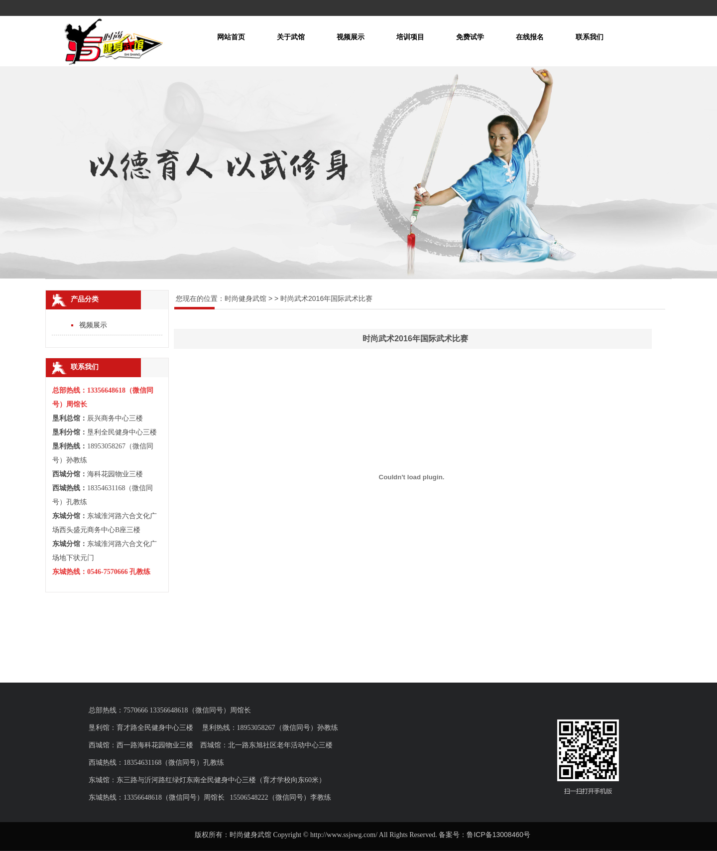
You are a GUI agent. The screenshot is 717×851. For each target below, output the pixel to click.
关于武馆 (291, 37)
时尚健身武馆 (245, 298)
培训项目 (410, 37)
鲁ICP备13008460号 (498, 835)
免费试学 (470, 37)
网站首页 (231, 37)
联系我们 (589, 37)
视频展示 (350, 37)
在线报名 (530, 37)
